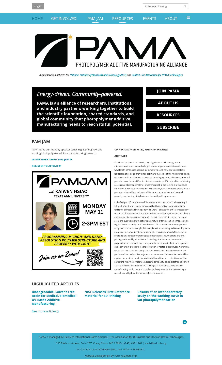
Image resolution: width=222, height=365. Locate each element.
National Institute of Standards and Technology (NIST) (98, 75)
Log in (37, 6)
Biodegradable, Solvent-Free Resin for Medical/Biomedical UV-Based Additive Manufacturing (54, 298)
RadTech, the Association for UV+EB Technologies (157, 75)
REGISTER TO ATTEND (46, 166)
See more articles (45, 311)
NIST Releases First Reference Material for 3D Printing (107, 294)
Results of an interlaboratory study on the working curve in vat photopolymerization (160, 296)
